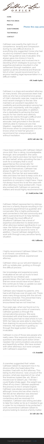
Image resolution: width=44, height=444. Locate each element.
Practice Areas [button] (13, 21)
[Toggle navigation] (1, 27)
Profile (10, 25)
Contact (10, 37)
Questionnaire (13, 29)
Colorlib (34, 441)
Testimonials (12, 33)
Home (9, 17)
